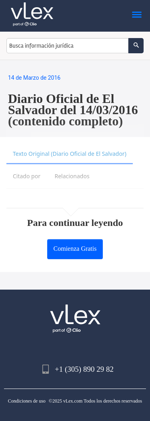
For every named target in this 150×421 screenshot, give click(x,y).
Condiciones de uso (27, 401)
